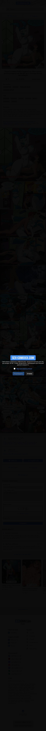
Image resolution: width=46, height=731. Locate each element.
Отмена (29, 373)
